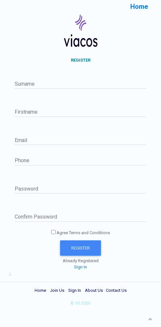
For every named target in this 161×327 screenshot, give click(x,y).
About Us (94, 290)
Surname (25, 84)
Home (40, 290)
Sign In (80, 266)
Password (26, 189)
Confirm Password (36, 217)
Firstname (26, 112)
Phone (22, 160)
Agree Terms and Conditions (80, 232)
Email (21, 140)
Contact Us (116, 290)
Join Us (57, 290)
